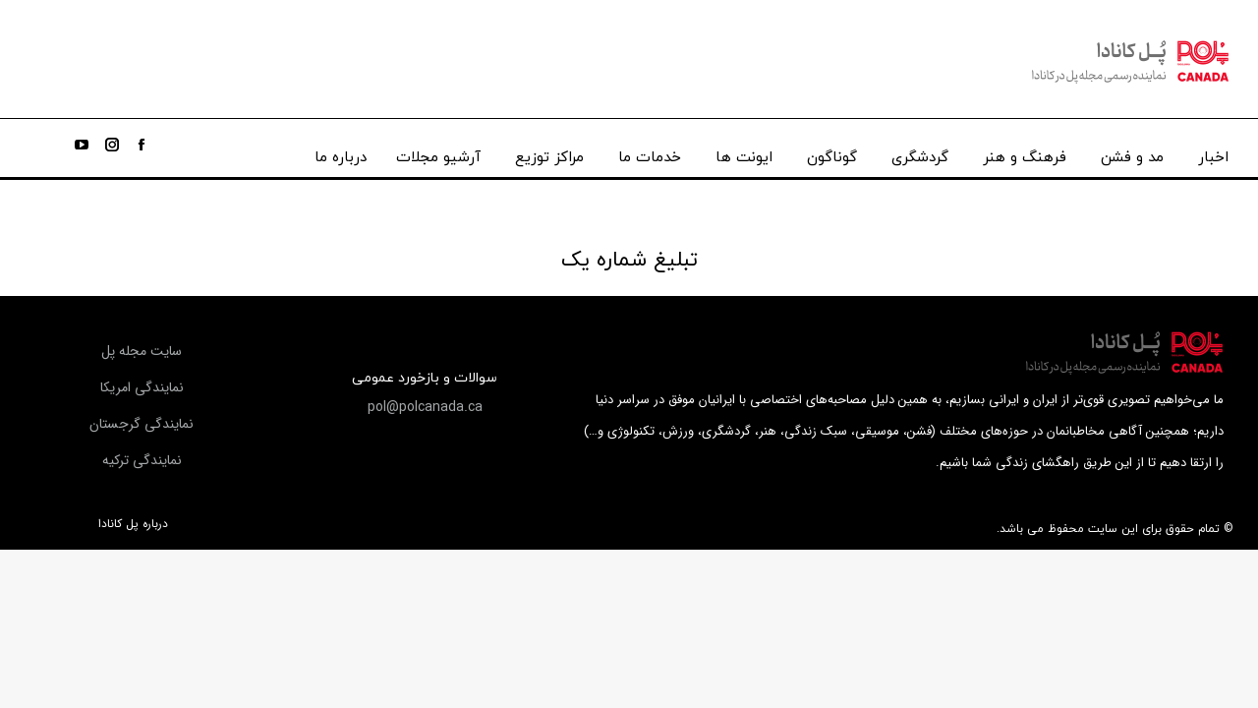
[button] (425, 407)
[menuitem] (1213, 153)
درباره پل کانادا (133, 524)
